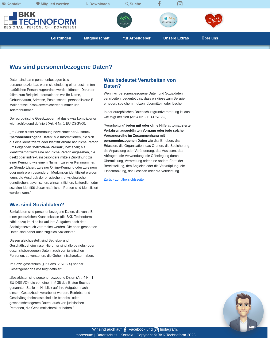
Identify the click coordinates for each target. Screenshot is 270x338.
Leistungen (61, 38)
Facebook (134, 329)
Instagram (165, 329)
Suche (135, 4)
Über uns (210, 38)
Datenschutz (106, 335)
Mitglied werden (55, 4)
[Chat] (243, 311)
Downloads (99, 4)
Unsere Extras (176, 38)
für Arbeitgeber (137, 38)
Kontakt (14, 4)
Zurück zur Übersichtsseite (124, 179)
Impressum (83, 335)
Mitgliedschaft (97, 38)
